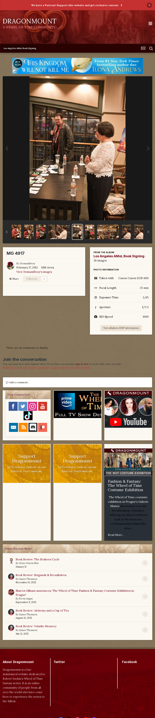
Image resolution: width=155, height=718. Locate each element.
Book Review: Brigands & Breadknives (41, 575)
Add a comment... (17, 382)
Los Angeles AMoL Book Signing (119, 256)
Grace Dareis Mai (28, 563)
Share (14, 278)
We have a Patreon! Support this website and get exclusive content (74, 5)
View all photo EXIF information (121, 328)
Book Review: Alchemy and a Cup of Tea (42, 610)
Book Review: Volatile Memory (36, 626)
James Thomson (28, 579)
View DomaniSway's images (34, 272)
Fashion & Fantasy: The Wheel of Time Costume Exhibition (125, 485)
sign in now (82, 364)
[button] (7, 232)
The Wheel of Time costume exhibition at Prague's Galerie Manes (128, 501)
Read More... (116, 535)
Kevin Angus (26, 598)
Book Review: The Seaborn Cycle (38, 559)
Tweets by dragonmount (69, 668)
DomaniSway (27, 263)
